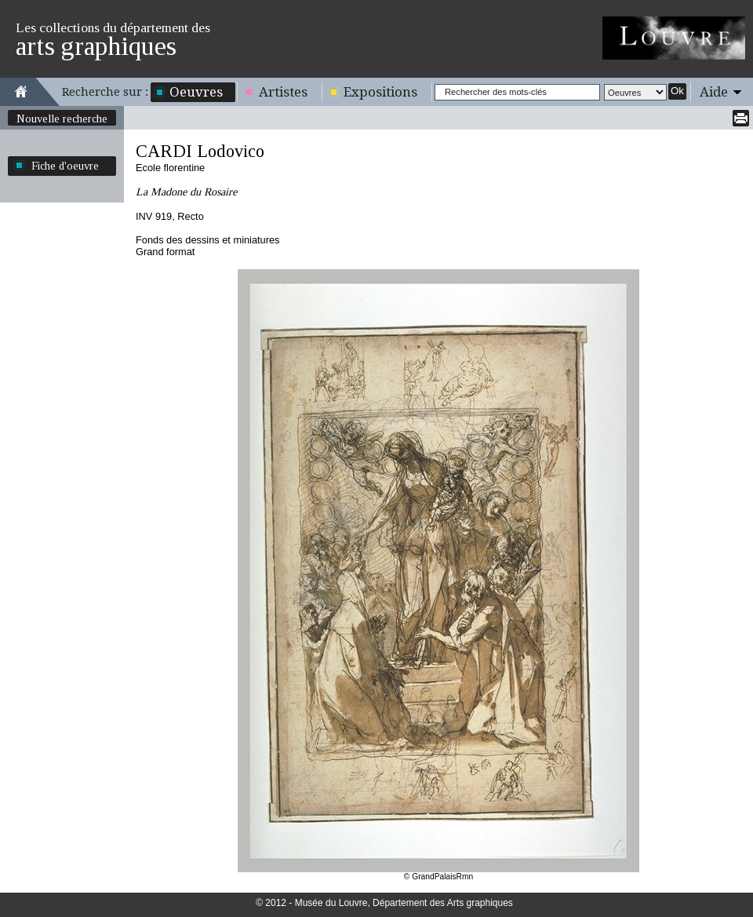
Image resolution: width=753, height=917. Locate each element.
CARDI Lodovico (200, 151)
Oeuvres (196, 92)
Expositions (380, 92)
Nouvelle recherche (61, 118)
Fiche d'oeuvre (65, 165)
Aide (714, 92)
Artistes (283, 92)
